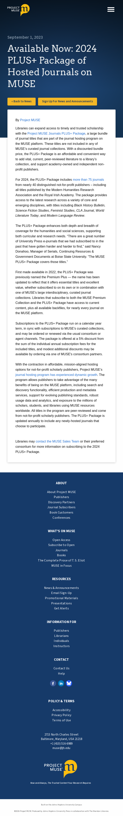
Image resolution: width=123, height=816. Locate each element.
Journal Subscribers (61, 507)
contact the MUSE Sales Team (57, 441)
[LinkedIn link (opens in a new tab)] (61, 683)
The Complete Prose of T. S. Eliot (61, 560)
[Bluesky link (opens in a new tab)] (69, 683)
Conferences (61, 518)
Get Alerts (61, 608)
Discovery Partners (61, 502)
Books (61, 555)
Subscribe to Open (61, 545)
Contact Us (61, 668)
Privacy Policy (61, 715)
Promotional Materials (61, 598)
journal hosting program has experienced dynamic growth (56, 375)
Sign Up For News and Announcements (67, 101)
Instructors (61, 646)
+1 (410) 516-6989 (61, 744)
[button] (110, 9)
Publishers (61, 497)
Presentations (61, 603)
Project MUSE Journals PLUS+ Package (56, 133)
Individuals (61, 641)
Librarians (61, 636)
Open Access (61, 540)
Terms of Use (61, 720)
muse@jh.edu (61, 748)
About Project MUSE (61, 492)
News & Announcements (61, 588)
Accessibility (61, 710)
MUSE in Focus (61, 565)
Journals (61, 550)
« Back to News (21, 101)
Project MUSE (30, 120)
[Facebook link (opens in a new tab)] (53, 683)
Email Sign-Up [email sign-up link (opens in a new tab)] (61, 593)
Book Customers (61, 512)
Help (61, 673)
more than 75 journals (88, 179)
